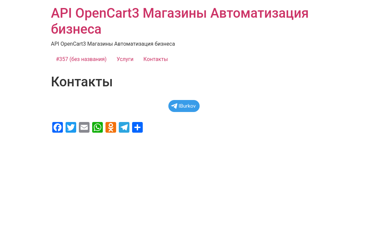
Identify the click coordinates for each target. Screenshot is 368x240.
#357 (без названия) (81, 59)
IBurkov (183, 106)
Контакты (155, 59)
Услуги (124, 59)
